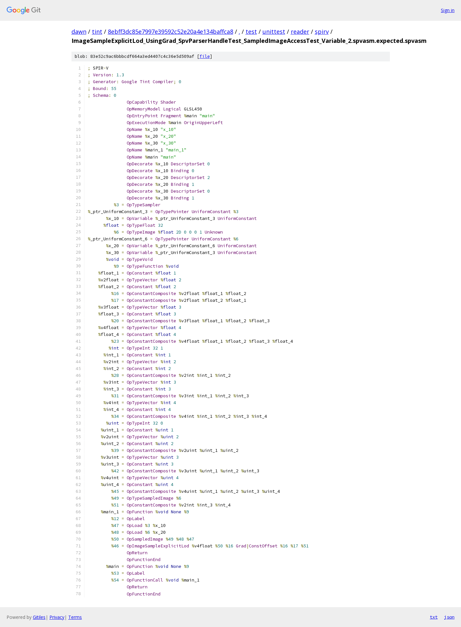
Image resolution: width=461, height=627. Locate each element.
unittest (274, 31)
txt (434, 617)
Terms (75, 617)
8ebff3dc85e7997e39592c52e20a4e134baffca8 (170, 31)
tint (97, 31)
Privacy (56, 617)
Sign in (448, 10)
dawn (78, 31)
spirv (322, 31)
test (251, 31)
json (449, 617)
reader (300, 31)
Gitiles (39, 617)
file (204, 56)
